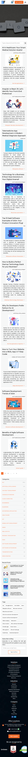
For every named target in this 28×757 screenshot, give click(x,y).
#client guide (19, 468)
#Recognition (6, 629)
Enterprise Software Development (14, 676)
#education (13, 620)
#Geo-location (6, 623)
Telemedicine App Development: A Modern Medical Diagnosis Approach (14, 133)
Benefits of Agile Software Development (13, 434)
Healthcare (22, 138)
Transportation (14, 686)
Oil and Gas (14, 695)
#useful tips (5, 632)
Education (14, 684)
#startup (6, 300)
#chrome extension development (10, 614)
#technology (13, 300)
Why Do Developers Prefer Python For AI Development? (13, 308)
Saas (24, 225)
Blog (14, 712)
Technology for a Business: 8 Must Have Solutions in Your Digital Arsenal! (13, 176)
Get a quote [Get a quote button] (19, 2)
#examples (20, 256)
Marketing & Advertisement (14, 689)
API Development (14, 674)
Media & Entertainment (14, 691)
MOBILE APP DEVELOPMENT (18, 357)
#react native (13, 626)
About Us (14, 706)
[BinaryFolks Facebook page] (12, 716)
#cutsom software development (14, 427)
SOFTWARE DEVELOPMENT (18, 96)
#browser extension (17, 608)
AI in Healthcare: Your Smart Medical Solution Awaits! (14, 49)
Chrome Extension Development (14, 667)
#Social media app (15, 629)
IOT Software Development (14, 672)
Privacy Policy (14, 713)
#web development (14, 632)
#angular (7, 125)
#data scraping (6, 620)
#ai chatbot (17, 605)
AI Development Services (14, 668)
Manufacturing (14, 696)
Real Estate (14, 693)
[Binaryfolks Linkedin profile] (15, 716)
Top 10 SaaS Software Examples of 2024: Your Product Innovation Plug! (12, 220)
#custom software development (10, 617)
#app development (18, 385)
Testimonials (14, 708)
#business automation (17, 212)
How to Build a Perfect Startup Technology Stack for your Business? (13, 264)
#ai (13, 83)
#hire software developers (17, 623)
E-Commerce (14, 687)
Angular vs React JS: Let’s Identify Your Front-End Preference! (12, 91)
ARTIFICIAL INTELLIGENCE (19, 52)
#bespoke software (17, 169)
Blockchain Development (14, 670)
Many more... (14, 677)
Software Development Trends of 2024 (12, 392)
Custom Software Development (14, 665)
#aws (23, 605)
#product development (17, 125)
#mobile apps (6, 626)
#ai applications (18, 83)
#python (20, 343)
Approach (14, 710)
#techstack (20, 300)
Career (14, 704)
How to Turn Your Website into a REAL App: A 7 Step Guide (13, 351)
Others (14, 698)
